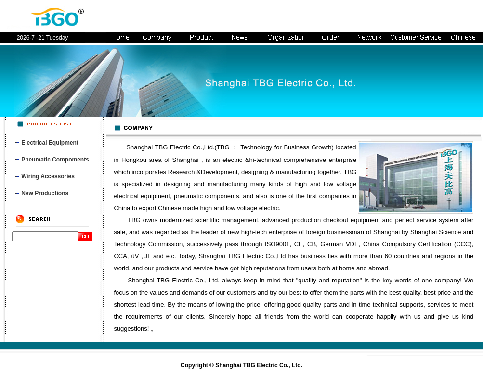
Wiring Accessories (48, 176)
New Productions (44, 193)
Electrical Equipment (49, 142)
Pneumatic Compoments (55, 159)
